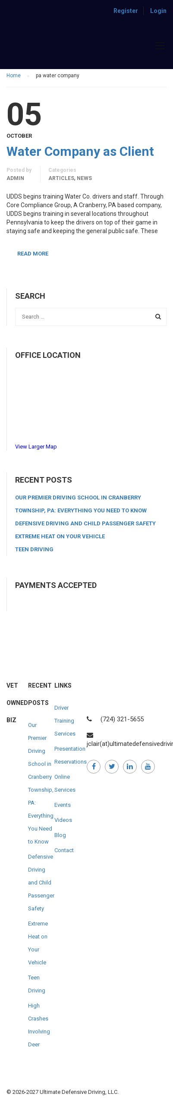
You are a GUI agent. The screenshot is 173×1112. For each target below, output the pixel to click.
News (84, 178)
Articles (61, 178)
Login (158, 10)
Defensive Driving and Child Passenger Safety (85, 523)
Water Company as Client (80, 151)
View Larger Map (36, 446)
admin (15, 178)
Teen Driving (34, 549)
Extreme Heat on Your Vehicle (60, 536)
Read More (32, 253)
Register (125, 10)
